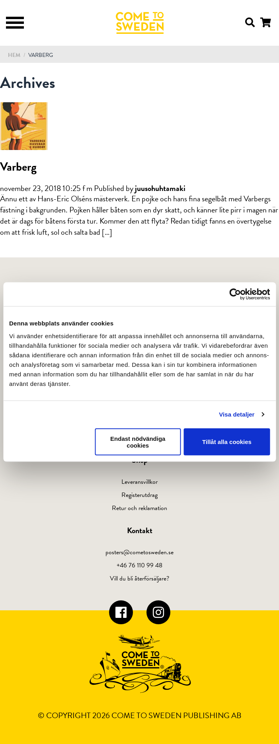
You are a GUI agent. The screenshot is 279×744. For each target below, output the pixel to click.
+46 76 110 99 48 (139, 565)
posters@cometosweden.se (139, 552)
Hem (14, 55)
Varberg (18, 166)
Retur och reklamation (139, 508)
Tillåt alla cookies (227, 441)
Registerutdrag (139, 495)
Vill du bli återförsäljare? (139, 578)
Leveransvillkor (139, 482)
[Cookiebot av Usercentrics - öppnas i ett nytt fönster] (235, 294)
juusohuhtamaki (160, 188)
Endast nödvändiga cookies (137, 441)
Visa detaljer (236, 414)
